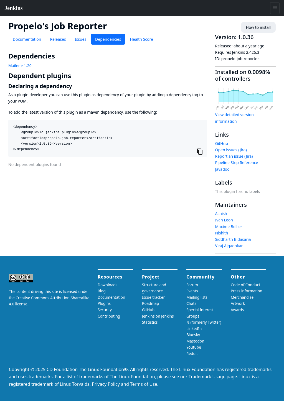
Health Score (141, 39)
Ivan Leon (224, 220)
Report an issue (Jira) (234, 156)
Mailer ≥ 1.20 (20, 65)
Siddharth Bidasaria (233, 239)
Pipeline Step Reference (236, 162)
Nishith (221, 233)
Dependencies (108, 39)
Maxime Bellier (228, 226)
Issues (80, 39)
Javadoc (222, 169)
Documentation (27, 39)
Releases (58, 39)
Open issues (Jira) (231, 149)
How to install (258, 27)
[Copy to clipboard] (200, 151)
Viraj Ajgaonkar (229, 245)
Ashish (221, 213)
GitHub (221, 143)
